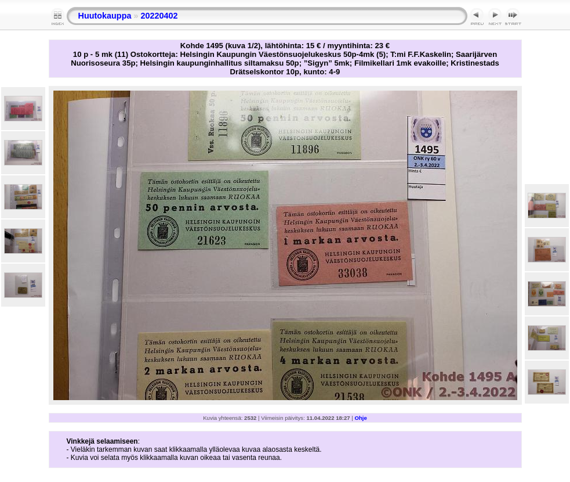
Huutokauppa (105, 15)
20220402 (158, 15)
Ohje (361, 418)
